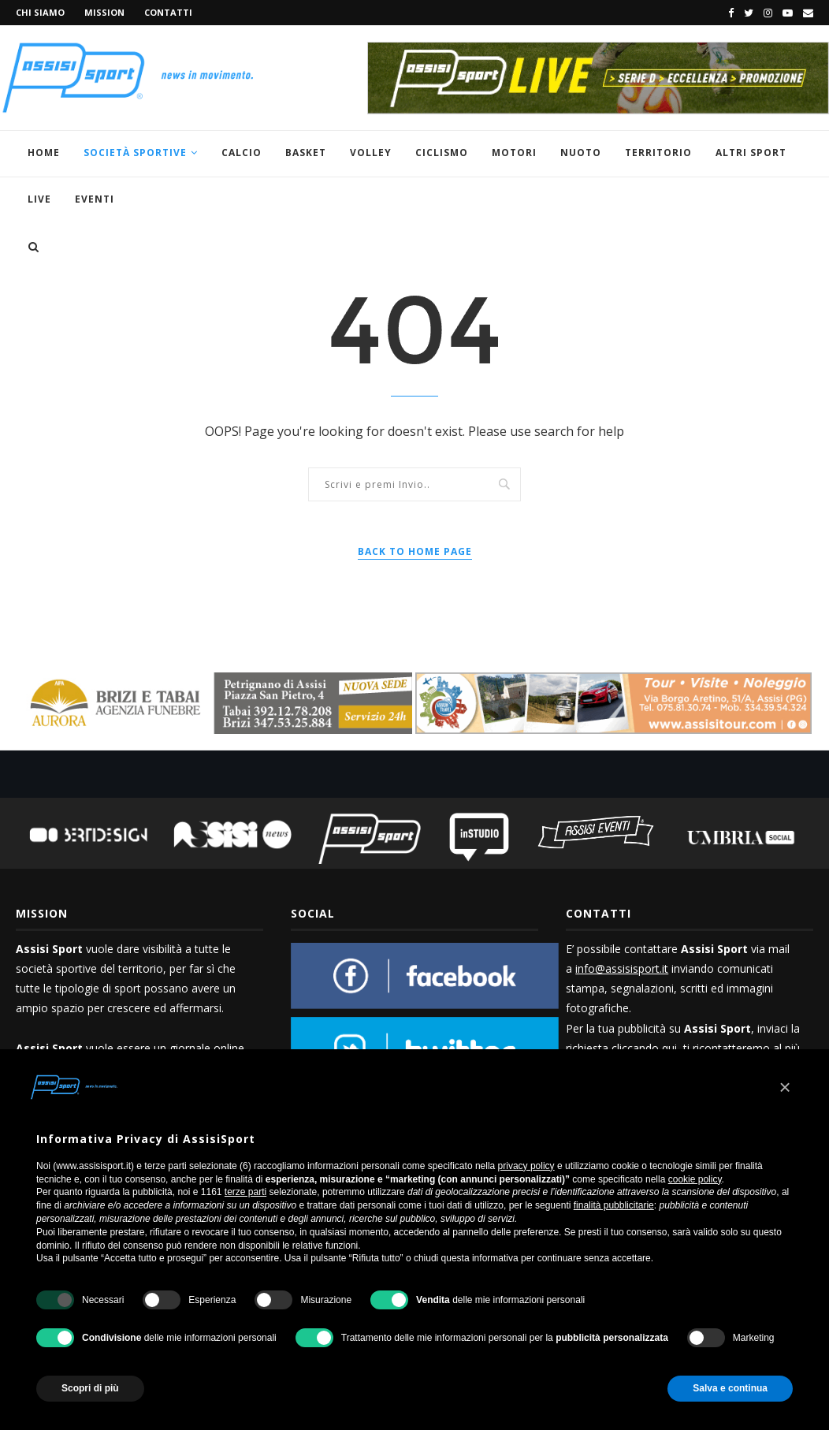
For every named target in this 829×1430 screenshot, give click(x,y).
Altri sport (751, 152)
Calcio (241, 152)
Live (39, 199)
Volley (371, 152)
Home (44, 152)
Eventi (94, 199)
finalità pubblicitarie (614, 1205)
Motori (514, 152)
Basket (305, 152)
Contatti (168, 12)
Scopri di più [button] (90, 1388)
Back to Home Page (415, 551)
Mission (104, 12)
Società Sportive (135, 152)
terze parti (245, 1191)
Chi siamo (40, 12)
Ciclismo (441, 152)
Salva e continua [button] (730, 1388)
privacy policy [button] (526, 1165)
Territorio (658, 152)
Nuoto (580, 152)
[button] (784, 1087)
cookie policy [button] (695, 1179)
